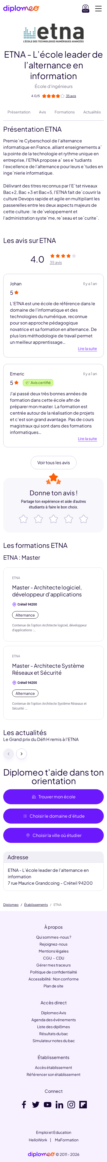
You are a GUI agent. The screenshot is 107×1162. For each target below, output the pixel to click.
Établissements (36, 905)
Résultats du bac (53, 1033)
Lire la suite (87, 348)
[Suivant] (21, 753)
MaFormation (67, 1139)
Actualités (92, 111)
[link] (41, 1154)
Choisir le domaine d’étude (54, 816)
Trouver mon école (53, 796)
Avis (42, 111)
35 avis (56, 262)
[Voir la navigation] (98, 8)
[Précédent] (8, 753)
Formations (65, 111)
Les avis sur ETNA (29, 240)
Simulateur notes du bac (54, 1040)
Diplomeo (11, 905)
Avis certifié (38, 382)
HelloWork (38, 1139)
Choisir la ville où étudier (53, 835)
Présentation (19, 111)
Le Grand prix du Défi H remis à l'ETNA (41, 739)
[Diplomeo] (21, 8)
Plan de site (53, 985)
